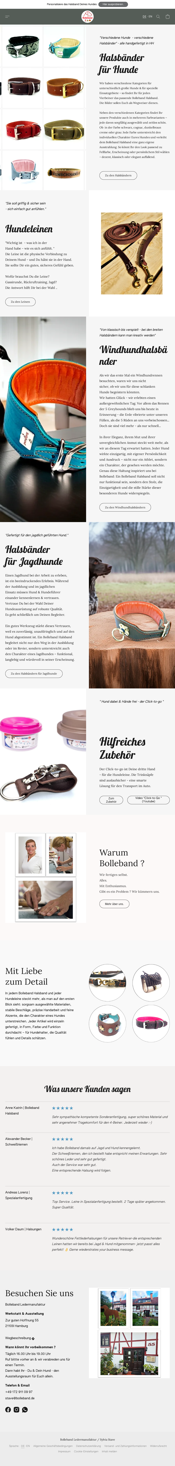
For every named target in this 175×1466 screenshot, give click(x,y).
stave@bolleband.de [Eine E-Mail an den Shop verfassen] (20, 1398)
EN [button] (150, 16)
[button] (113, 4)
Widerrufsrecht (158, 1446)
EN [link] (28, 1446)
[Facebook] (8, 1409)
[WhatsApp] (25, 1409)
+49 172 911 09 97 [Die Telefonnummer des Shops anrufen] (19, 1392)
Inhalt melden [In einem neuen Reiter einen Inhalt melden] (109, 1451)
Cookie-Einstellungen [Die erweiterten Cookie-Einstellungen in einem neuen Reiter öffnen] (86, 1451)
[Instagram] (16, 1409)
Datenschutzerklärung (88, 1446)
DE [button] (144, 16)
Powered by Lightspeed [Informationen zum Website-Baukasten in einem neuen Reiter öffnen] (87, 1458)
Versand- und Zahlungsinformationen (125, 1446)
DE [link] (23, 1446)
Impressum (64, 1451)
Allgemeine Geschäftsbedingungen (53, 1446)
